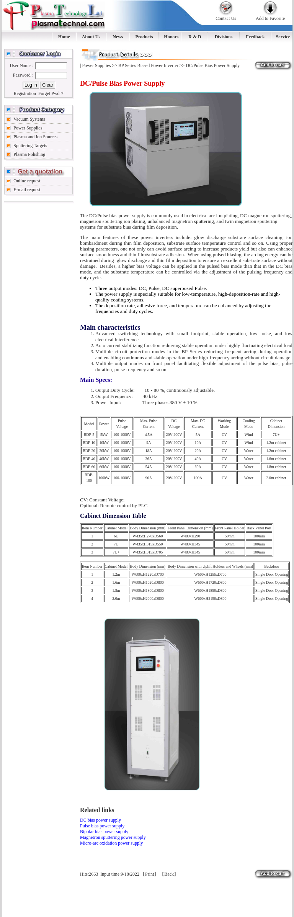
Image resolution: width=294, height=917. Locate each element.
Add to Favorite (270, 18)
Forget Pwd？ (51, 93)
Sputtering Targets (30, 145)
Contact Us (226, 18)
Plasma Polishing (29, 154)
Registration (24, 93)
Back (169, 874)
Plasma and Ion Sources (35, 136)
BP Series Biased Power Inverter (148, 65)
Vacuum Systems (29, 119)
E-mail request (26, 189)
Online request (26, 180)
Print (149, 874)
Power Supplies (27, 128)
